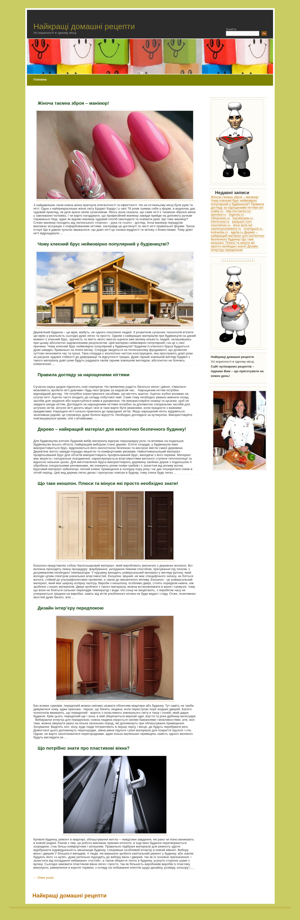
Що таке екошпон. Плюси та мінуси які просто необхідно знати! (108, 483)
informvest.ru (220, 221)
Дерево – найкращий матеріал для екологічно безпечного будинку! (112, 429)
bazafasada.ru (243, 218)
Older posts (43, 877)
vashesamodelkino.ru (226, 228)
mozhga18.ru (253, 228)
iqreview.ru (218, 214)
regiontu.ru (236, 214)
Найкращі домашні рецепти (84, 26)
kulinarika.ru (219, 232)
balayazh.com (242, 221)
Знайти (231, 29)
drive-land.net (242, 225)
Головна (39, 79)
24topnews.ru (220, 218)
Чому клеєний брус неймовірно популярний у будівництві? (103, 244)
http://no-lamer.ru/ (238, 211)
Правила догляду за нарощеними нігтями (83, 374)
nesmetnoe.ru (220, 225)
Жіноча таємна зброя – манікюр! (73, 103)
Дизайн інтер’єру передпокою (71, 608)
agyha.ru (237, 232)
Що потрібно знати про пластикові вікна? (83, 748)
